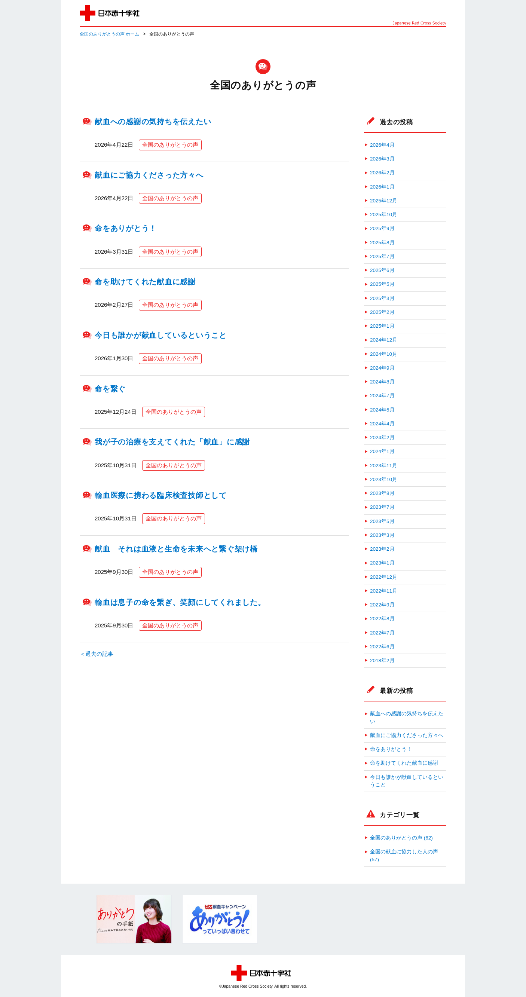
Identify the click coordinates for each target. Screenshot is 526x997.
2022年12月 (383, 577)
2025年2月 (382, 312)
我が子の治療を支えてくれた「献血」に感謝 (172, 442)
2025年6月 (382, 270)
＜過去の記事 (96, 654)
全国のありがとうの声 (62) (401, 838)
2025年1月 (382, 326)
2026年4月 (382, 145)
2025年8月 (382, 242)
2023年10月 (383, 479)
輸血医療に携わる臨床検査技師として (161, 495)
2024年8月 (382, 382)
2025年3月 (382, 298)
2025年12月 (383, 201)
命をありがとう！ (126, 228)
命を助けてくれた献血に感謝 (145, 282)
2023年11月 (383, 465)
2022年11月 (383, 591)
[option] (134, 919)
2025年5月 (382, 284)
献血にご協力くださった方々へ (149, 175)
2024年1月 (382, 451)
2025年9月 (382, 228)
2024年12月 (383, 340)
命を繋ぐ (110, 389)
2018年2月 (382, 660)
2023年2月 (382, 549)
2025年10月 (383, 214)
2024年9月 (382, 368)
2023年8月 (382, 493)
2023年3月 (382, 535)
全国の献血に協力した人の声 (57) (404, 855)
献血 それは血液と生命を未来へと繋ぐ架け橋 (176, 549)
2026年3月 (382, 159)
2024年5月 (382, 410)
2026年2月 (382, 172)
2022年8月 (382, 618)
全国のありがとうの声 (170, 144)
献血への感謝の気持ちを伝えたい (153, 121)
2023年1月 (382, 563)
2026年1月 (382, 187)
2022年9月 (382, 605)
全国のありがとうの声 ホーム (109, 34)
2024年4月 (382, 423)
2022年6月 (382, 646)
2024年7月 (382, 395)
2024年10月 (383, 354)
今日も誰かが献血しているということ (161, 335)
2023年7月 (382, 507)
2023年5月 (382, 521)
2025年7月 (382, 256)
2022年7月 (382, 633)
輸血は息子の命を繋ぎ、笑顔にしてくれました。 (180, 602)
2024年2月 (382, 437)
